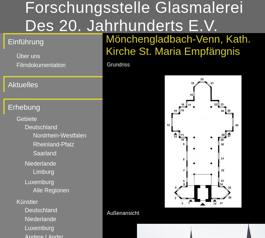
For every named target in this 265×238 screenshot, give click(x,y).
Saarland (44, 153)
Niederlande (40, 163)
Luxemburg (39, 182)
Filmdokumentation (41, 65)
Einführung (26, 42)
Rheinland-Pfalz (53, 144)
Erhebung (24, 107)
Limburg (43, 172)
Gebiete (27, 119)
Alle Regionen (51, 190)
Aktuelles (23, 85)
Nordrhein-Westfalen (59, 135)
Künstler (27, 202)
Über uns (28, 56)
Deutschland (41, 127)
